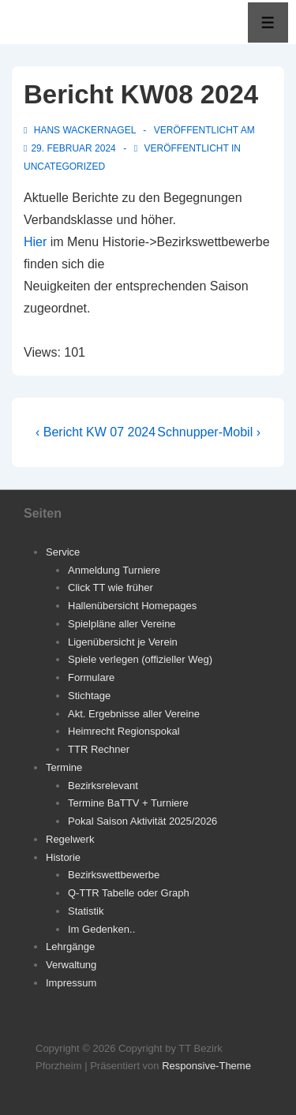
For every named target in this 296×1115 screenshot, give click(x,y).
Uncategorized (64, 166)
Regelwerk (70, 839)
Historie (63, 857)
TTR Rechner (98, 749)
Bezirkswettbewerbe (113, 875)
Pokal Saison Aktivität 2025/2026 (142, 821)
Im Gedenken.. (101, 929)
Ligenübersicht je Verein (123, 642)
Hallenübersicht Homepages (132, 606)
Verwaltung (71, 965)
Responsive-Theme (206, 1066)
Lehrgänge (70, 946)
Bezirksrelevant (103, 785)
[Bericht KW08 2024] (73, 148)
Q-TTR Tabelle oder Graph (128, 893)
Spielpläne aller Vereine (122, 624)
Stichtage (89, 696)
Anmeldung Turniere (114, 570)
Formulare (91, 677)
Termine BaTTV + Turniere (128, 803)
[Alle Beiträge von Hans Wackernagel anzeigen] (81, 130)
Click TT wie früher (110, 587)
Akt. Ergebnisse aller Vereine (134, 714)
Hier (35, 242)
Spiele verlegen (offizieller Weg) (140, 659)
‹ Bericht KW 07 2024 (95, 432)
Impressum (71, 983)
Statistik (86, 911)
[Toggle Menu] (268, 22)
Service (63, 552)
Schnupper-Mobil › (208, 432)
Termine (64, 767)
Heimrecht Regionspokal (124, 731)
